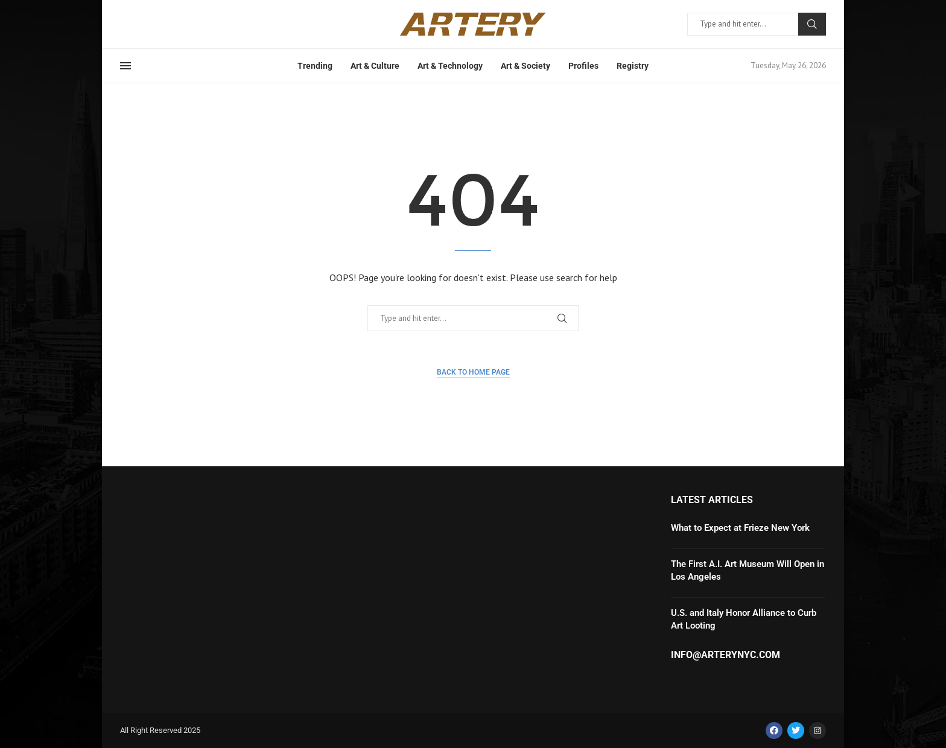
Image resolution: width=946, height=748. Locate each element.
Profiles (583, 66)
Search (812, 24)
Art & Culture (375, 66)
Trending (314, 66)
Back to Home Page (473, 372)
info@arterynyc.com (725, 655)
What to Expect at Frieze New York (740, 527)
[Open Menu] (125, 65)
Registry (633, 66)
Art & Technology (450, 66)
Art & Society (525, 66)
